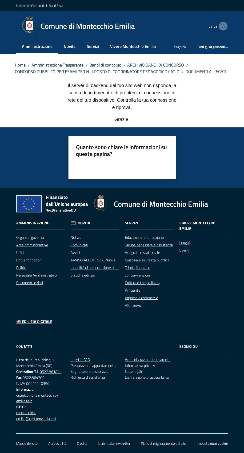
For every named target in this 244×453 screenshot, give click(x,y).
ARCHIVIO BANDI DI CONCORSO (155, 65)
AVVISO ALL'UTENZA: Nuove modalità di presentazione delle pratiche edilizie (95, 267)
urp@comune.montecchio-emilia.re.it (37, 398)
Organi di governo (30, 237)
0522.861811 (51, 371)
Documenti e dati (29, 282)
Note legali (133, 371)
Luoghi (184, 242)
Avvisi (75, 252)
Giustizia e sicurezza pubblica (147, 260)
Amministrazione (32, 223)
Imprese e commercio (141, 298)
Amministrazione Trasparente (58, 65)
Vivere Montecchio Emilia (197, 225)
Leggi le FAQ (80, 359)
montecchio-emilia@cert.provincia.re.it (36, 415)
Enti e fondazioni (29, 260)
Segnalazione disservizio (89, 371)
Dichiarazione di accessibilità (147, 377)
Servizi (131, 223)
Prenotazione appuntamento (93, 365)
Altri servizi (133, 305)
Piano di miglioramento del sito (163, 443)
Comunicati (79, 245)
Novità (84, 223)
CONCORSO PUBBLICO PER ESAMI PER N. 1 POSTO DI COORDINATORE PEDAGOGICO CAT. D (97, 71)
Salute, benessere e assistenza (149, 245)
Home (20, 65)
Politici (21, 267)
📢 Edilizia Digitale (34, 321)
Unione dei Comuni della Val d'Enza (39, 5)
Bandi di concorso (105, 65)
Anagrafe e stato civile (142, 252)
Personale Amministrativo (36, 275)
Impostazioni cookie (212, 443)
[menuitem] (37, 47)
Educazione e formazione (144, 237)
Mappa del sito (27, 443)
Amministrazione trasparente (148, 359)
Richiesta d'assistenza (88, 377)
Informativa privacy (140, 365)
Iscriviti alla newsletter (114, 443)
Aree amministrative (32, 245)
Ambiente (132, 290)
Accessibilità (57, 443)
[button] (222, 26)
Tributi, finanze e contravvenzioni (137, 271)
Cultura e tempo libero (142, 282)
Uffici (20, 252)
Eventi (184, 250)
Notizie (76, 237)
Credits (82, 443)
